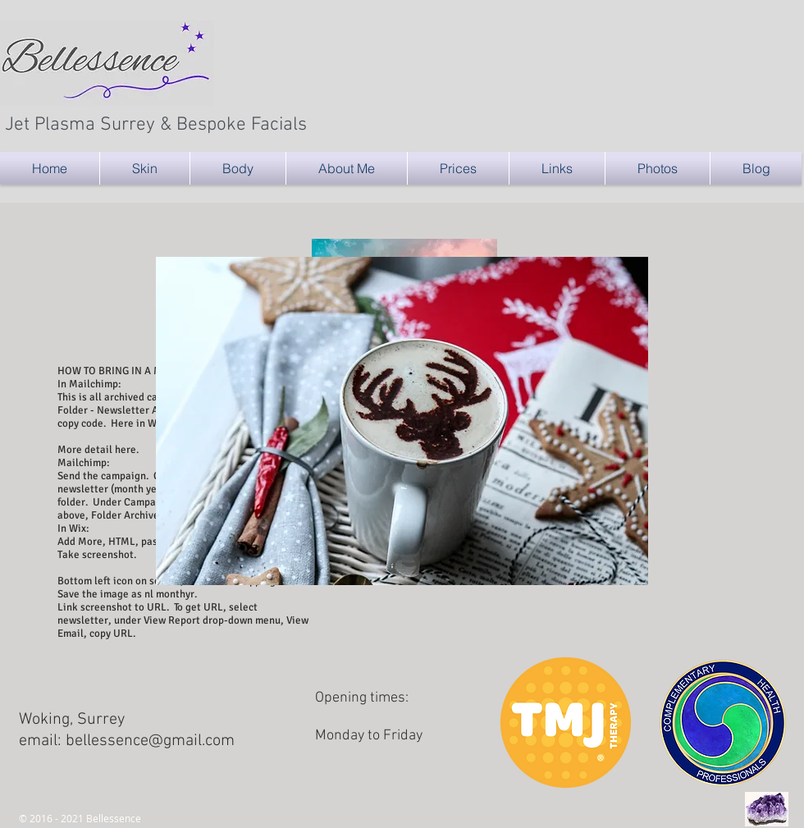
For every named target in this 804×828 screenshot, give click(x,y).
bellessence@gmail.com (150, 741)
